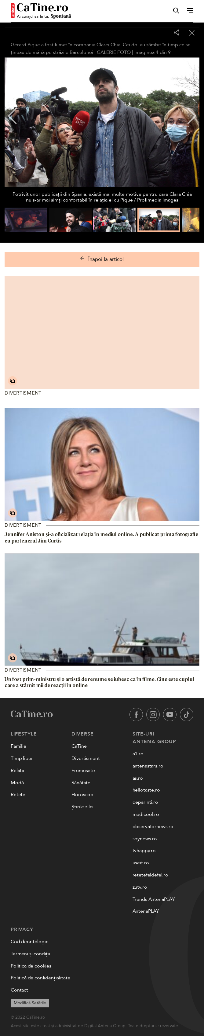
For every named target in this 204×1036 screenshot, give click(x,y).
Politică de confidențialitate (40, 978)
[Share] (176, 33)
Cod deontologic (29, 941)
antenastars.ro (148, 766)
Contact (19, 990)
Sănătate (80, 782)
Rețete (18, 794)
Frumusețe (83, 770)
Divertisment (23, 393)
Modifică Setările (30, 1003)
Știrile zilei (82, 806)
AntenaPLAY (146, 911)
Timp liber (22, 758)
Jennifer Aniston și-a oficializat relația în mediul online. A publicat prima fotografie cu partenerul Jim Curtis (101, 537)
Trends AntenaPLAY (154, 899)
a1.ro (138, 753)
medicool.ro (146, 814)
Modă (17, 782)
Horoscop (82, 794)
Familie (18, 746)
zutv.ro (140, 887)
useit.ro (141, 862)
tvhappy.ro (144, 850)
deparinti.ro (145, 802)
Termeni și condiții (30, 953)
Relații (17, 770)
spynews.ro (145, 838)
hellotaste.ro (146, 790)
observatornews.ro (153, 826)
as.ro (138, 778)
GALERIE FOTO (114, 52)
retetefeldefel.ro (150, 875)
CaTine (78, 746)
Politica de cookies (31, 966)
